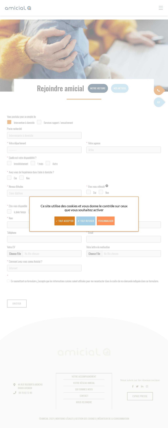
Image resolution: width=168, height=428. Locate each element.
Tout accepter (65, 221)
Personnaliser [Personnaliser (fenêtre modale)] (105, 221)
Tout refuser (86, 221)
